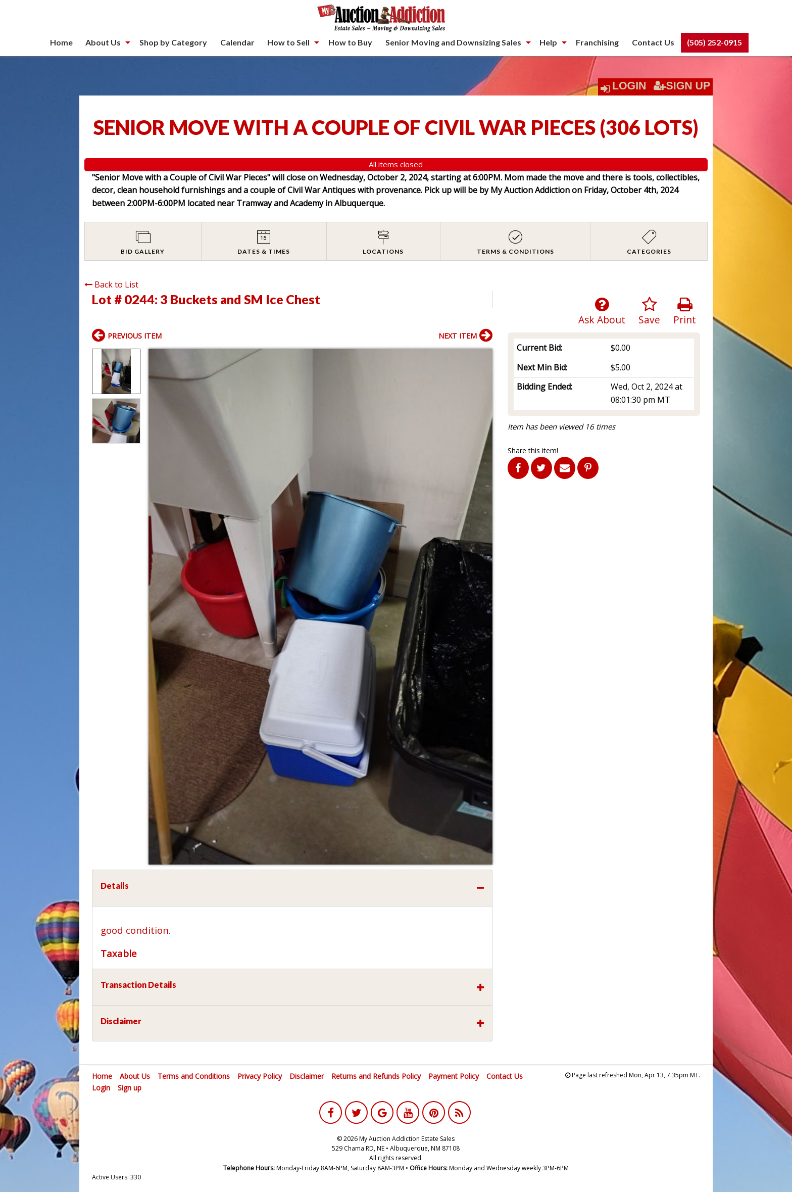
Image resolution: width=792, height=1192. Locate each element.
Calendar (237, 42)
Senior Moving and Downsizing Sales (453, 42)
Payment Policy (453, 1076)
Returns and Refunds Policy (376, 1076)
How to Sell (288, 42)
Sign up (129, 1087)
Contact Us (653, 42)
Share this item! (533, 450)
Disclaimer (306, 1076)
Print (684, 311)
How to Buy (350, 42)
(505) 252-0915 (714, 42)
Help (548, 42)
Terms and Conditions (194, 1076)
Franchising (597, 42)
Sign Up (682, 86)
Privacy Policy (259, 1076)
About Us (103, 42)
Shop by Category (173, 42)
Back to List (111, 284)
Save (649, 311)
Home (61, 42)
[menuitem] (61, 42)
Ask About (601, 311)
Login (629, 86)
